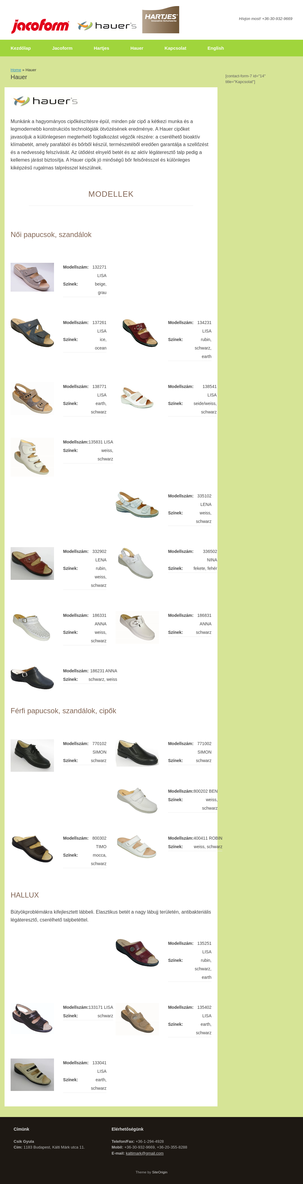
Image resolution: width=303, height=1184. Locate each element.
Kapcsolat (176, 48)
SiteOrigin (159, 1172)
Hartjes (101, 48)
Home (16, 70)
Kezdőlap (21, 48)
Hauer (136, 48)
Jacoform (62, 48)
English (215, 48)
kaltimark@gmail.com (144, 1153)
